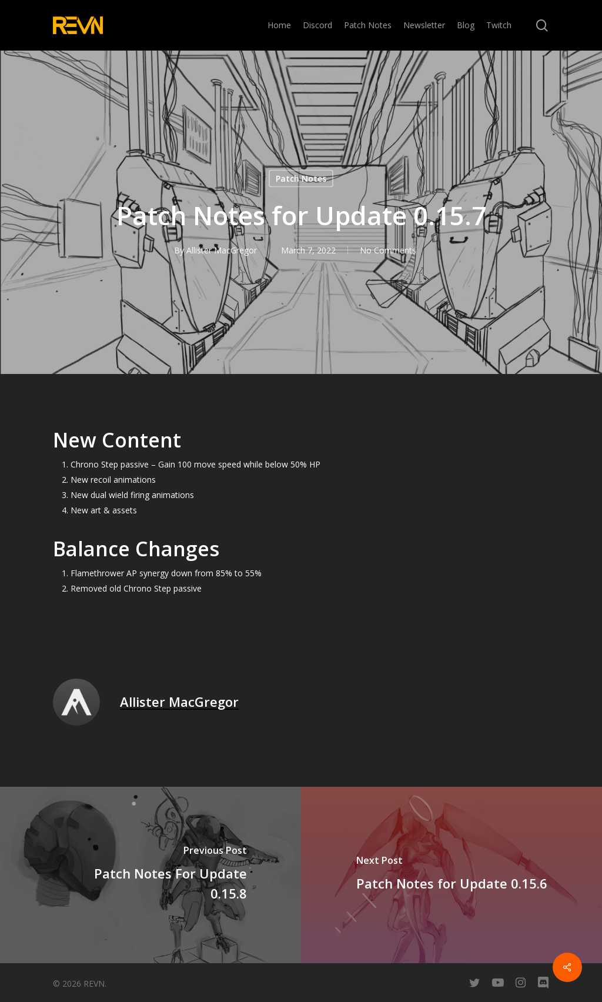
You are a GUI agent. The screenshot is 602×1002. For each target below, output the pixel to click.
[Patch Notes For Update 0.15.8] (150, 875)
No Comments (388, 250)
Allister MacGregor (221, 250)
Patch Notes (301, 178)
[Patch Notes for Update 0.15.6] (451, 875)
